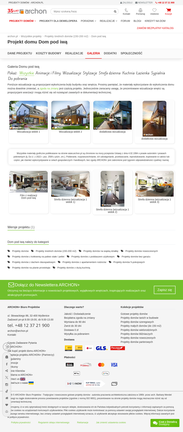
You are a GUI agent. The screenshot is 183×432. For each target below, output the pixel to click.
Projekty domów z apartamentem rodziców (84, 262)
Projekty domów (22, 20)
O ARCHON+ (15, 346)
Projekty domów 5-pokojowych (129, 262)
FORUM (125, 20)
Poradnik (88, 20)
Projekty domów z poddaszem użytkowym (93, 256)
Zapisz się (164, 290)
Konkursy (13, 366)
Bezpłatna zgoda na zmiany (79, 317)
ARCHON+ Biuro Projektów (24, 307)
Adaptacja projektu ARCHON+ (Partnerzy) (31, 354)
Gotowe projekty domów (134, 313)
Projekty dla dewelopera (58, 20)
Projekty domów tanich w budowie (139, 317)
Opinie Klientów (16, 370)
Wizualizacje (72, 73)
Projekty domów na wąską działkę (100, 251)
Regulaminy (14, 358)
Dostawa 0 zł (71, 330)
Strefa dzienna (109, 73)
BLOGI (137, 20)
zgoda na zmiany (49, 88)
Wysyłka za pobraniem (76, 333)
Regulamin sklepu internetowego (53, 422)
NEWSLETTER (144, 2)
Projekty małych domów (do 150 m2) (141, 325)
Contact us (16, 378)
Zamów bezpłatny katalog (155, 28)
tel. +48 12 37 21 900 (29, 325)
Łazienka (142, 73)
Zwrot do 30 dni (72, 325)
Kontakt (12, 334)
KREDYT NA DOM (155, 20)
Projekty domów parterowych (137, 341)
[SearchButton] (115, 11)
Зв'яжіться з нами (21, 382)
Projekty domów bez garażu (136, 256)
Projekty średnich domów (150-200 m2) (56, 251)
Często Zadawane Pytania (22, 342)
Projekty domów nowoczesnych (141, 251)
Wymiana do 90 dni (75, 321)
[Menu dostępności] (7, 346)
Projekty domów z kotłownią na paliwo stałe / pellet (38, 256)
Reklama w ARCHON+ (20, 374)
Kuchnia (128, 73)
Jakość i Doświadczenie (77, 313)
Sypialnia (158, 73)
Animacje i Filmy (48, 73)
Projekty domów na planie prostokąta (31, 267)
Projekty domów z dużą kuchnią (73, 267)
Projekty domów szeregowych (137, 321)
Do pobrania (17, 78)
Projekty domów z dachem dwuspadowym (33, 262)
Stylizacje (90, 73)
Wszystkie (26, 73)
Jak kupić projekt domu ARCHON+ (27, 350)
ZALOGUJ (126, 2)
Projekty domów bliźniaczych (137, 333)
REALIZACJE (108, 20)
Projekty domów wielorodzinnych (139, 330)
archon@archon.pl (18, 330)
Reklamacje (82, 422)
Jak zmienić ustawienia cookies (111, 422)
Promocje (13, 362)
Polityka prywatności (21, 422)
